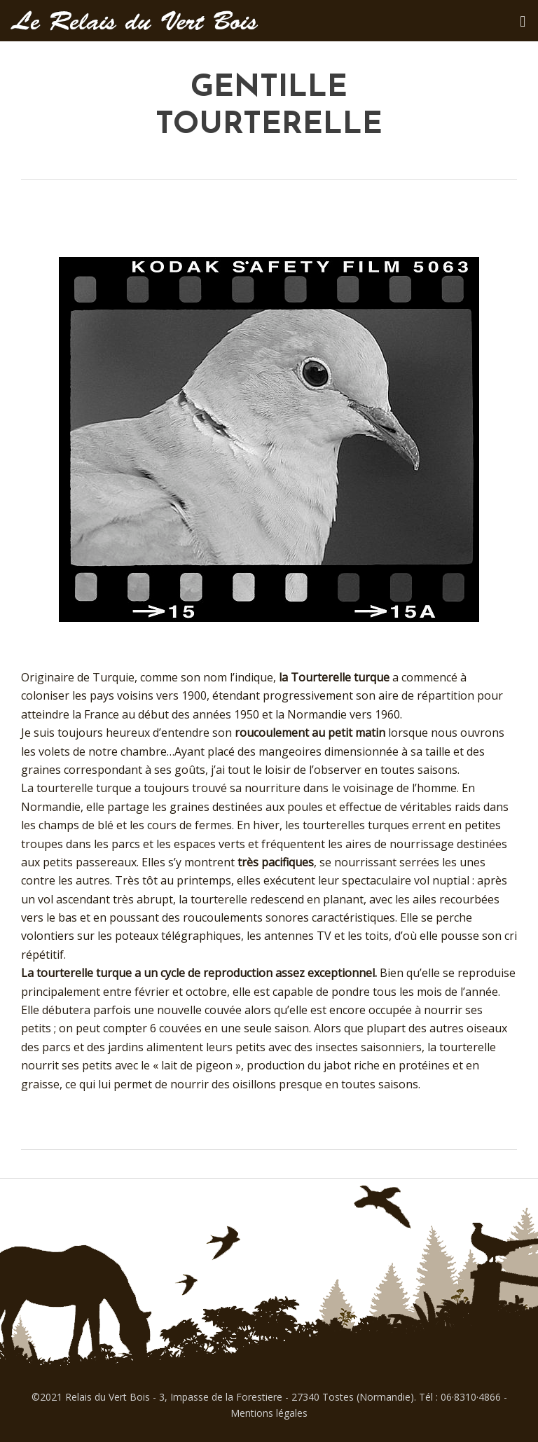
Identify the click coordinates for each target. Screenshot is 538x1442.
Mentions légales (269, 1413)
